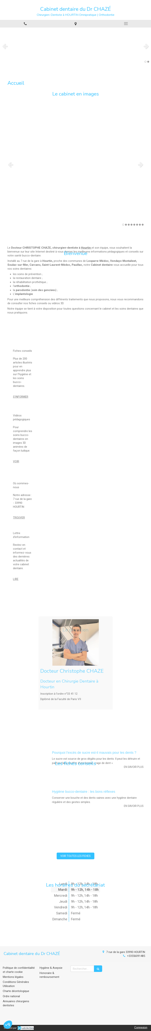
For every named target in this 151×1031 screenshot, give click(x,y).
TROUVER (19, 489)
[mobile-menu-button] (126, 23)
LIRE (15, 543)
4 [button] (131, 225)
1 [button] (145, 62)
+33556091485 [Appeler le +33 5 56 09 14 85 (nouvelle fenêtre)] (136, 956)
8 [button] (143, 225)
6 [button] (137, 225)
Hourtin (86, 200)
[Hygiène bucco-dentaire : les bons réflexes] (27, 756)
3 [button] (129, 225)
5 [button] (134, 225)
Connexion (140, 1027)
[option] (75, 46)
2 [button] (148, 62)
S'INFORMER (20, 360)
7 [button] (140, 225)
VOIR (16, 425)
